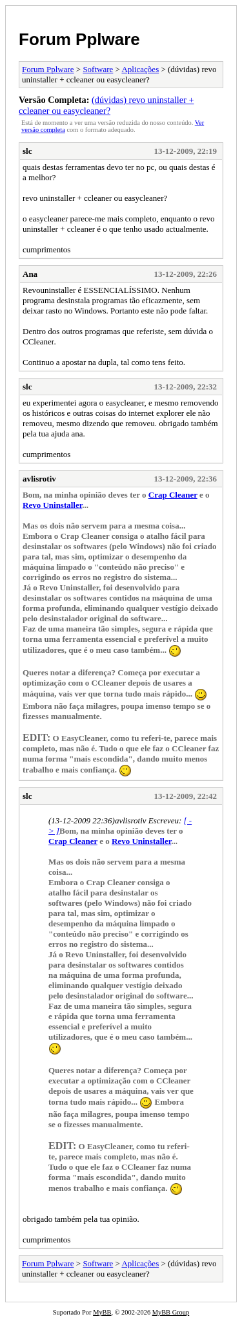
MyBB (102, 1312)
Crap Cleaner (172, 495)
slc (27, 151)
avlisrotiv (39, 478)
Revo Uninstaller (52, 505)
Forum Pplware (79, 39)
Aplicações (140, 69)
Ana (30, 274)
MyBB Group (170, 1312)
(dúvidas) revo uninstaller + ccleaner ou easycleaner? (106, 105)
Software (98, 69)
